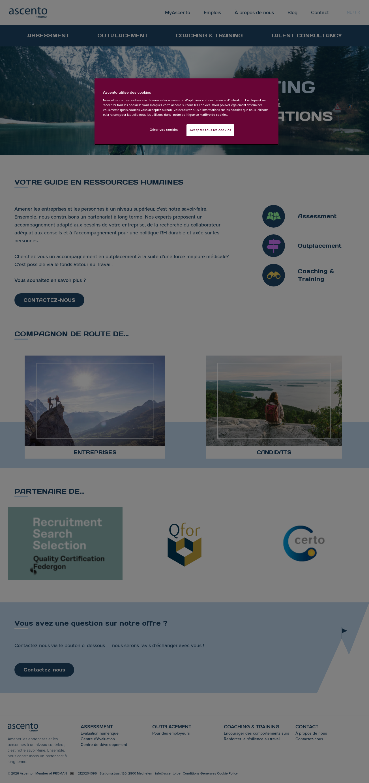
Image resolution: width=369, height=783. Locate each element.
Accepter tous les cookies (210, 130)
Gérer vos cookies (164, 130)
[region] (186, 111)
